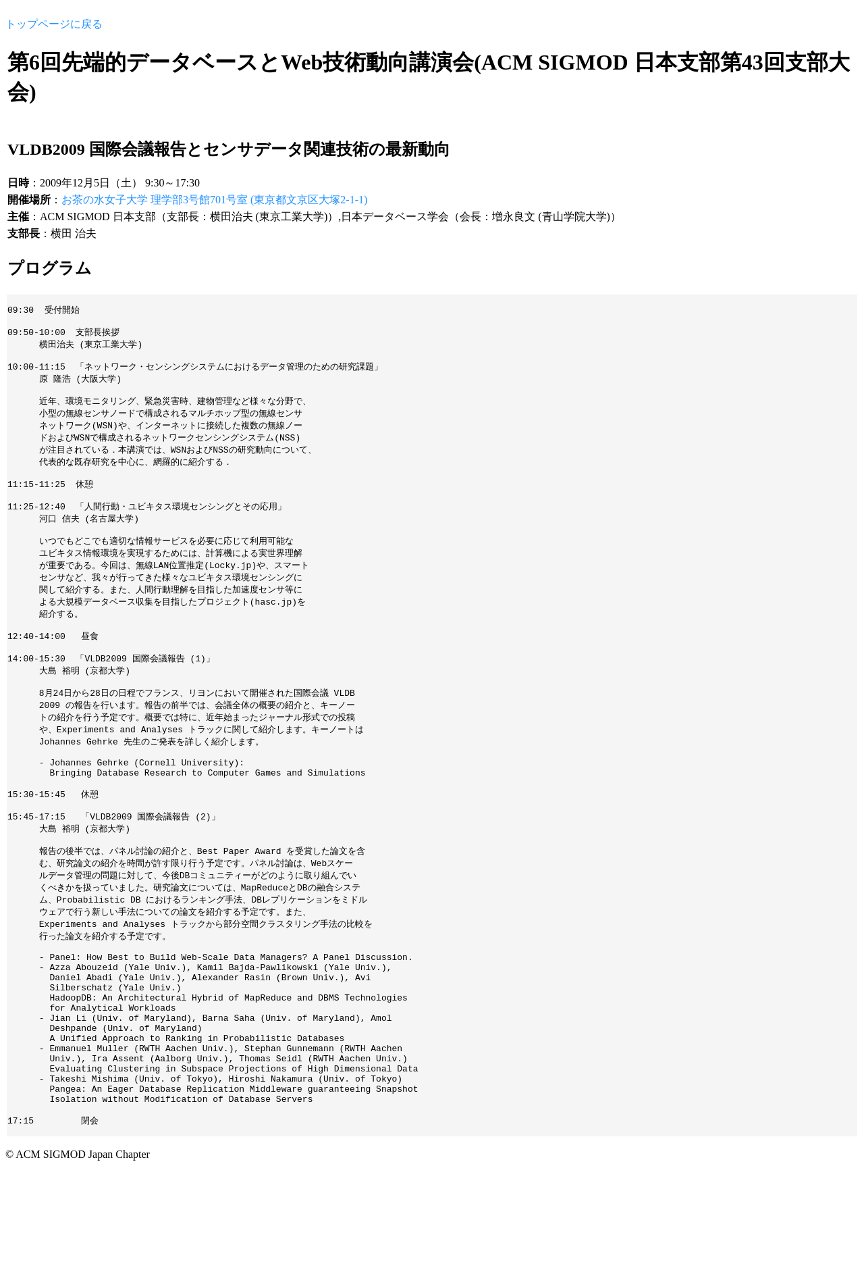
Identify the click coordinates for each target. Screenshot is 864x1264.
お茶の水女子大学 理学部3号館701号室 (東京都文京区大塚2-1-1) (214, 199)
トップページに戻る (54, 24)
